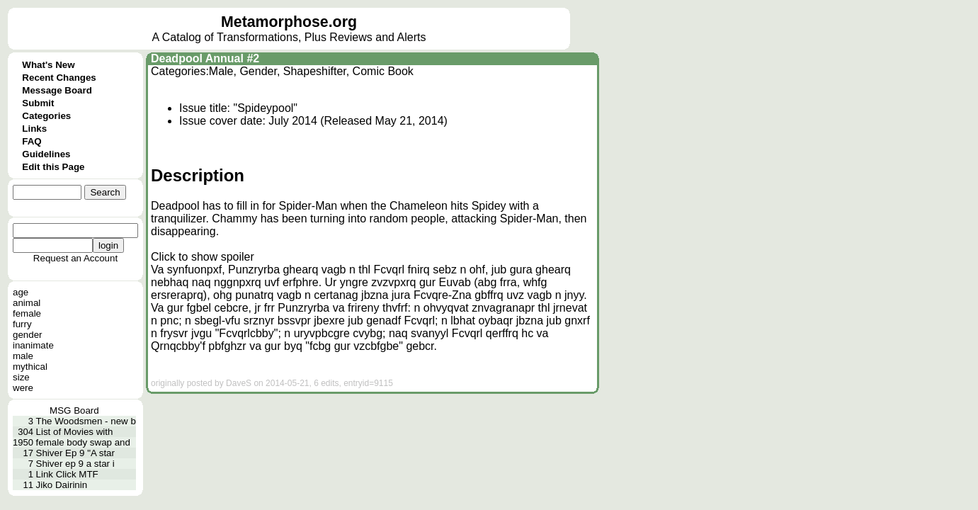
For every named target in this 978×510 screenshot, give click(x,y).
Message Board (57, 90)
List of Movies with (74, 431)
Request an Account (75, 258)
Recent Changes (59, 77)
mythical (30, 366)
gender (27, 334)
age (20, 292)
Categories (46, 115)
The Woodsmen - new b (86, 421)
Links (34, 128)
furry (22, 324)
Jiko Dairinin (62, 485)
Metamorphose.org (289, 21)
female (27, 313)
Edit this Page (53, 167)
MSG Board (74, 410)
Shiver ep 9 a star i (75, 463)
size (21, 377)
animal (26, 303)
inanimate (33, 345)
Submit (38, 103)
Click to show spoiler (202, 257)
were (23, 387)
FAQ (31, 141)
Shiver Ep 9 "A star (75, 453)
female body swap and (83, 442)
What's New (48, 65)
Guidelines (46, 154)
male (23, 356)
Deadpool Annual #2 (205, 58)
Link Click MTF (67, 474)
